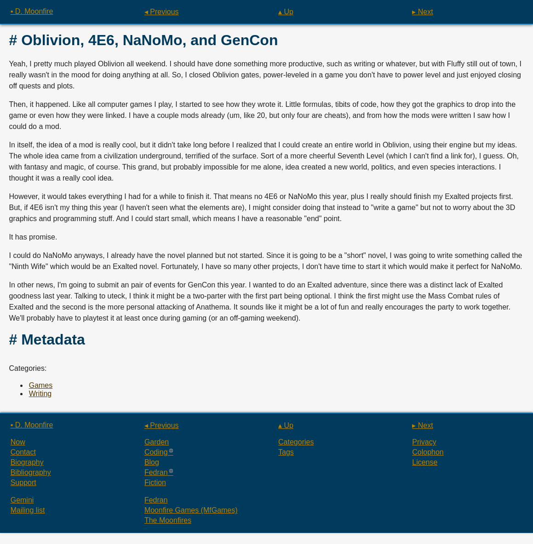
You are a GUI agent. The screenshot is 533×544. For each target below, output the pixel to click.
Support (23, 482)
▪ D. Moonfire (32, 11)
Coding (156, 452)
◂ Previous (161, 12)
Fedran (156, 472)
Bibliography (31, 472)
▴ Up (285, 12)
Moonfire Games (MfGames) (191, 510)
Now (18, 442)
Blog (151, 462)
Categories (296, 442)
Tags (286, 452)
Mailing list (28, 510)
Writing (40, 394)
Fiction (155, 482)
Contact (23, 452)
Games (41, 385)
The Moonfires (167, 520)
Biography (27, 462)
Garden (156, 442)
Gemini (22, 500)
